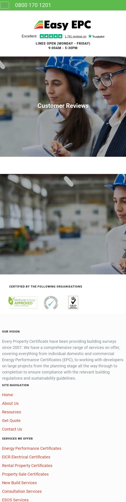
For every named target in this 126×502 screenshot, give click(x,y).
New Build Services (19, 482)
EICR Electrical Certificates (26, 457)
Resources (11, 411)
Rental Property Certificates (27, 465)
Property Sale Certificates (25, 474)
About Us (10, 403)
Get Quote (11, 420)
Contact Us (12, 429)
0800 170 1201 (33, 5)
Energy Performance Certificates (31, 448)
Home (7, 394)
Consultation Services (22, 491)
